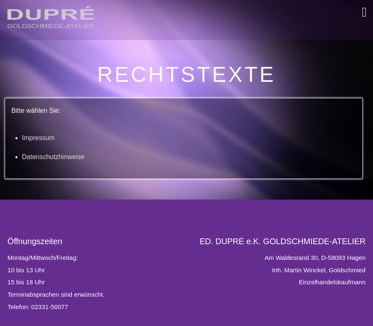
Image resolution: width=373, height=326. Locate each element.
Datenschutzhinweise (39, 156)
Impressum (24, 137)
